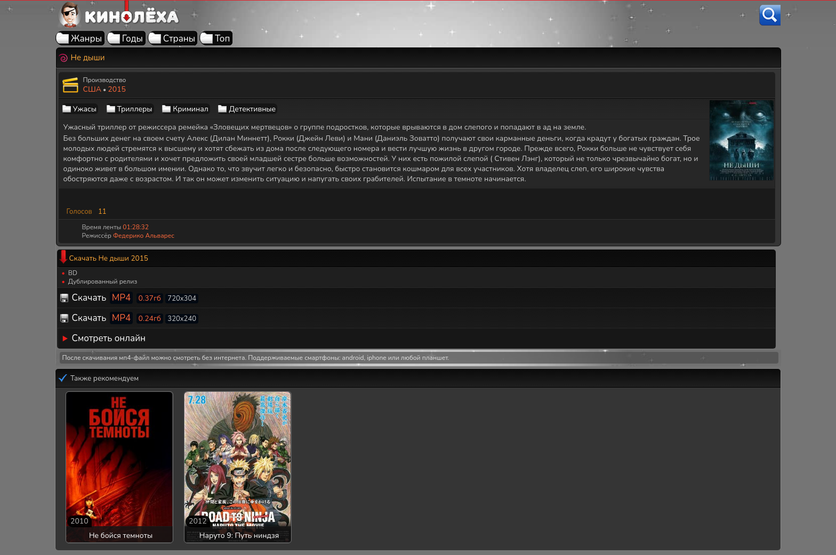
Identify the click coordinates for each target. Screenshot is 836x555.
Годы (132, 39)
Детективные (252, 109)
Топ (222, 39)
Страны (179, 39)
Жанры (86, 39)
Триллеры (134, 109)
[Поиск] (770, 15)
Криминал (190, 109)
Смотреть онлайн (109, 338)
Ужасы (85, 109)
